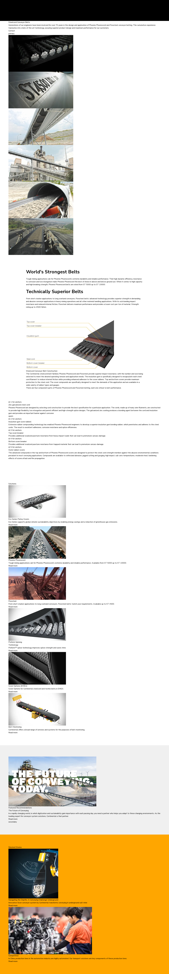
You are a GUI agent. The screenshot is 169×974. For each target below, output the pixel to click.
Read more (12, 524)
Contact (11, 30)
